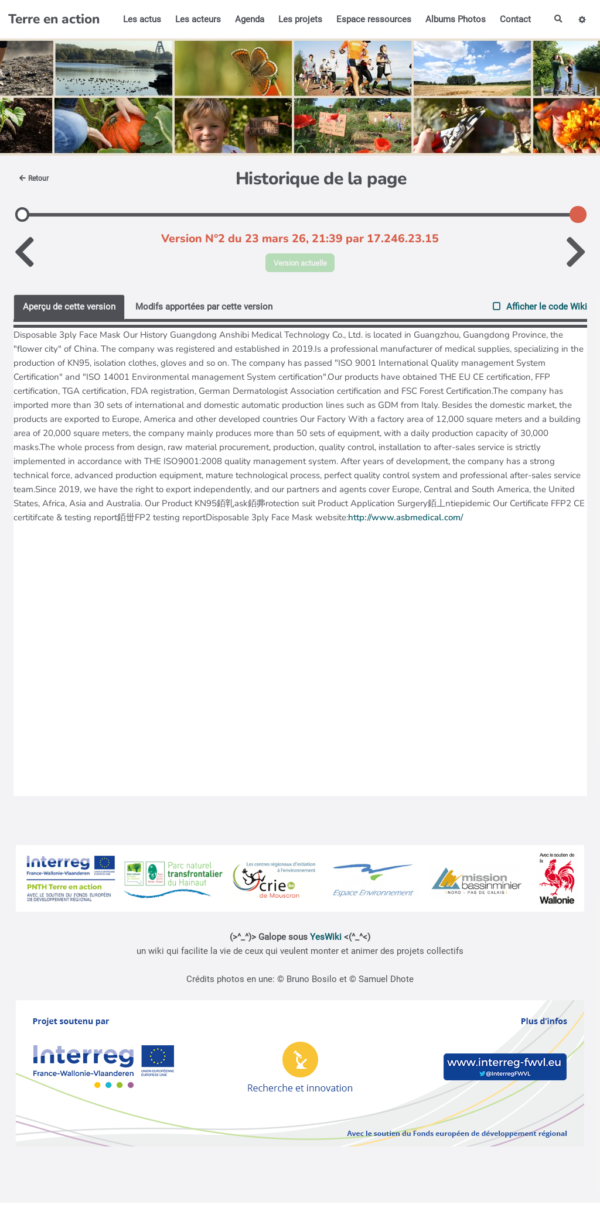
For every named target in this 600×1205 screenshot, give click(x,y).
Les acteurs (196, 19)
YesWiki (326, 939)
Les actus (140, 19)
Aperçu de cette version (69, 309)
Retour (36, 178)
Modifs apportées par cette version (203, 309)
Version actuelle (300, 263)
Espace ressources (371, 19)
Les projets (298, 19)
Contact (513, 19)
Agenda (247, 19)
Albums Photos (453, 19)
